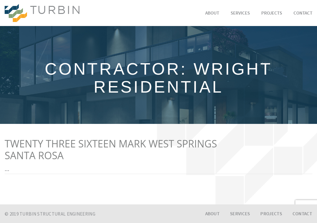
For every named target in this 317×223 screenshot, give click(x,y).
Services (240, 13)
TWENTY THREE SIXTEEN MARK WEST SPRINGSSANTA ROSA (111, 149)
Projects (271, 13)
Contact (302, 13)
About (212, 13)
